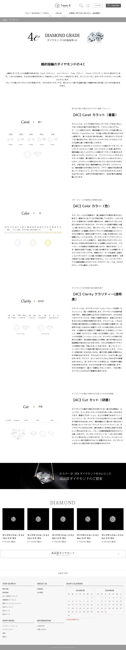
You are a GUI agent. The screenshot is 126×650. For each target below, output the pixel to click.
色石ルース (6, 614)
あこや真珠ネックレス (9, 596)
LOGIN (98, 5)
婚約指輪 (5, 589)
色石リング (6, 611)
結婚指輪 (5, 592)
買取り (4, 637)
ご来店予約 (114, 5)
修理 (3, 633)
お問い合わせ (41, 629)
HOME (4, 20)
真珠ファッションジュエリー (12, 603)
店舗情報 (40, 589)
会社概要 (40, 592)
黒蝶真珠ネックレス (9, 600)
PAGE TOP (63, 573)
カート (88, 5)
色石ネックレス (7, 607)
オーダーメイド (7, 629)
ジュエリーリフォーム (9, 626)
